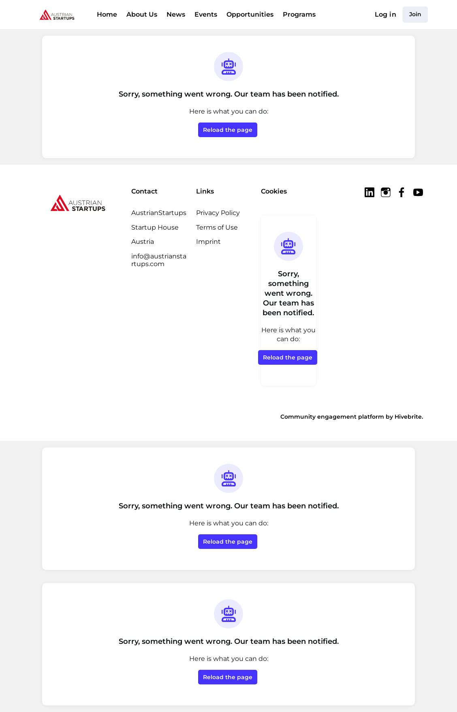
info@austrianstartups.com (158, 260)
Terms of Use (217, 227)
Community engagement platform (332, 416)
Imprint (208, 241)
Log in (385, 14)
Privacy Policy (218, 213)
